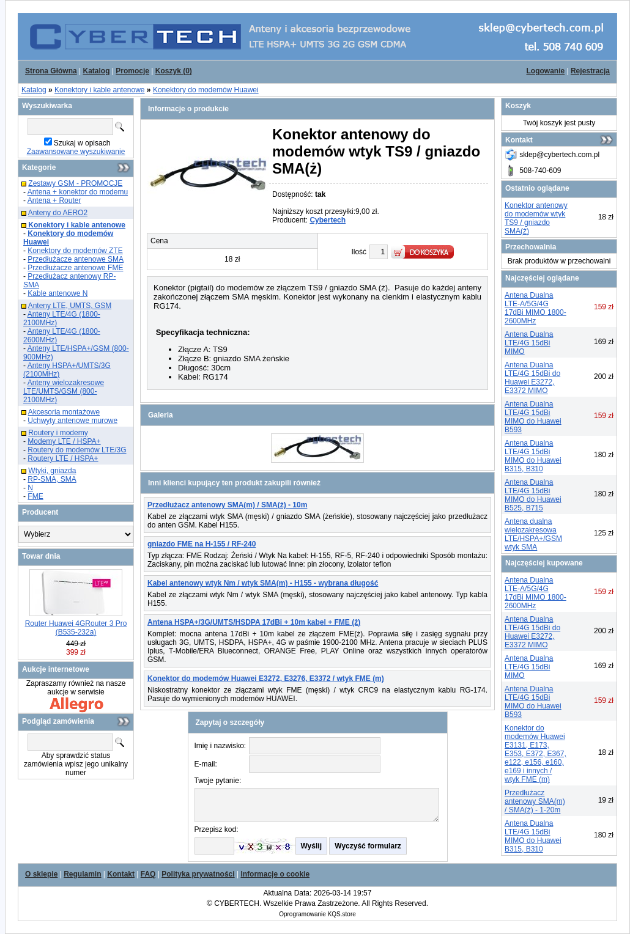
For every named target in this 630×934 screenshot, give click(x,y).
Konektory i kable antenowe (99, 90)
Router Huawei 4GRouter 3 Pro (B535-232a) (76, 627)
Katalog (33, 90)
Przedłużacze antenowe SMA (76, 259)
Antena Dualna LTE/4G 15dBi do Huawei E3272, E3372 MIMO (532, 378)
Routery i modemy (57, 432)
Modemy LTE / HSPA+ (64, 441)
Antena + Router (54, 200)
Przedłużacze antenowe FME (75, 267)
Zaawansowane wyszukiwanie (76, 151)
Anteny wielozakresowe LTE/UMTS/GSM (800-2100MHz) (63, 391)
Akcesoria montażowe (64, 412)
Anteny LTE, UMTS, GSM (69, 305)
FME (35, 496)
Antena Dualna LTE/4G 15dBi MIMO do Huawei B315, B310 (533, 456)
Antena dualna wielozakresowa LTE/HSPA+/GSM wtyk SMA (533, 534)
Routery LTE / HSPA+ (63, 458)
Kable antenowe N (57, 293)
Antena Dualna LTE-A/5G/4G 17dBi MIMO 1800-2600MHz (535, 308)
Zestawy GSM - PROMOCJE (75, 183)
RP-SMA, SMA (52, 479)
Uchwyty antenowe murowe (72, 420)
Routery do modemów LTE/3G (77, 450)
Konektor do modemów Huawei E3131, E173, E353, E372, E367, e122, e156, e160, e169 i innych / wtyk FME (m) (535, 754)
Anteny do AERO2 (57, 212)
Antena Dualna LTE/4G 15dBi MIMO (529, 343)
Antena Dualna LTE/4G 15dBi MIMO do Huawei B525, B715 (533, 495)
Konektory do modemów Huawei (206, 90)
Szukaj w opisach (82, 143)
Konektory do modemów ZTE (75, 250)
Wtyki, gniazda (52, 470)
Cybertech (327, 220)
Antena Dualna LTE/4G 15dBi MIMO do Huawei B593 (533, 417)
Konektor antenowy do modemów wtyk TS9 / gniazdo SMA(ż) (536, 218)
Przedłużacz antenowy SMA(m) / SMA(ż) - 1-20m (535, 801)
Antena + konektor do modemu (78, 192)
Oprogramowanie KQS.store (317, 914)
